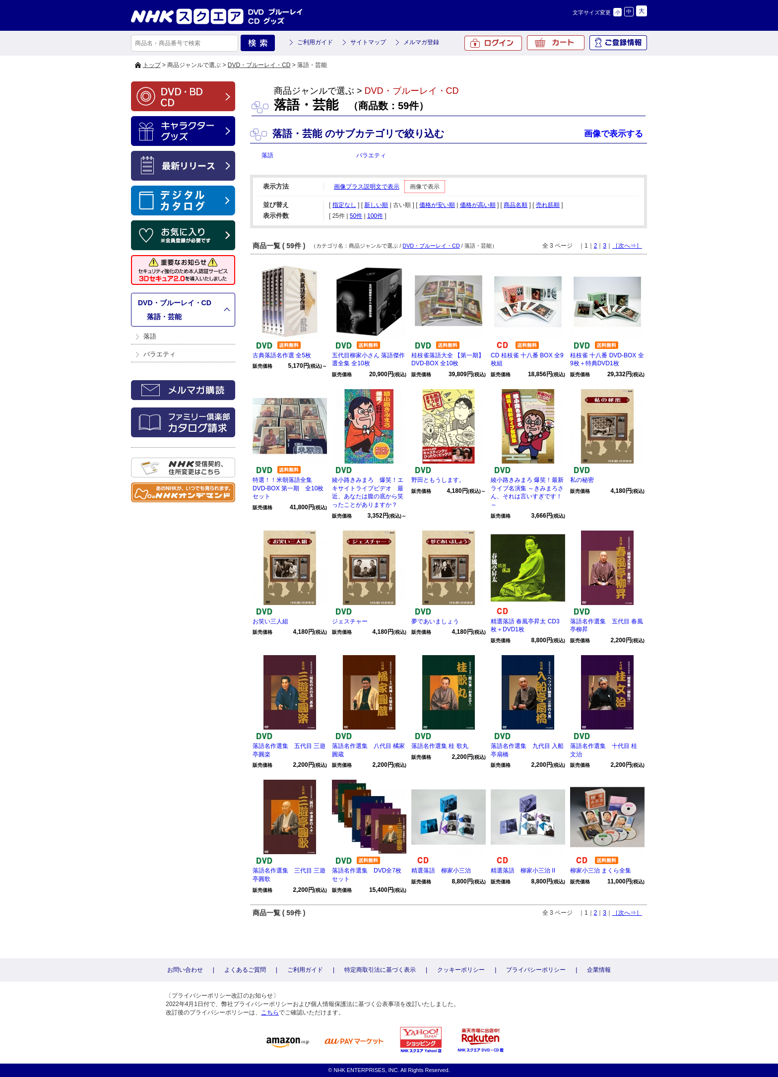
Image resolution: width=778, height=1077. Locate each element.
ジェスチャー (350, 621)
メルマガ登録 (421, 42)
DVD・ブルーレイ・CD (259, 65)
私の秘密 (582, 479)
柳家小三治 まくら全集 (600, 870)
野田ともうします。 (438, 479)
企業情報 (599, 969)
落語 (149, 336)
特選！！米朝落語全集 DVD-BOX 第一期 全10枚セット (288, 488)
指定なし (344, 205)
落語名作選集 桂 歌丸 (439, 745)
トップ (152, 65)
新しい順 (376, 205)
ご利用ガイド (315, 42)
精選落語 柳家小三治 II (523, 870)
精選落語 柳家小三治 (441, 870)
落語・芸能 (164, 317)
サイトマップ (368, 42)
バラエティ (159, 354)
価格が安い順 (437, 205)
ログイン (493, 43)
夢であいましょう (435, 621)
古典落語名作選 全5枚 (282, 355)
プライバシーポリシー (536, 969)
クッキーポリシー (461, 969)
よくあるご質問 (245, 969)
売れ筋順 (548, 205)
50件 (356, 215)
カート (555, 43)
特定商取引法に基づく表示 (380, 969)
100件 (375, 215)
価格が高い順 (478, 205)
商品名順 (515, 205)
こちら (270, 1012)
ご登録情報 (618, 43)
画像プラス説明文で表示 (366, 186)
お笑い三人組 (270, 621)
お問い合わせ (185, 969)
